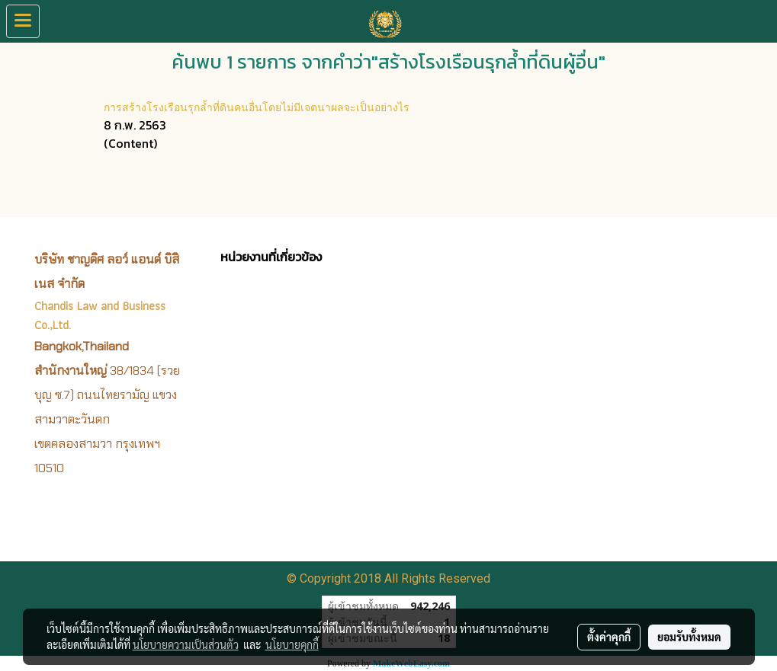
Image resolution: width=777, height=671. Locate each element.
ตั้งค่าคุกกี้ (609, 637)
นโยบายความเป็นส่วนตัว (186, 644)
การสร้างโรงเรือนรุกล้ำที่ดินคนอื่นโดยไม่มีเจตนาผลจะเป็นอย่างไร (256, 106)
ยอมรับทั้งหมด (689, 637)
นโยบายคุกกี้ (292, 644)
